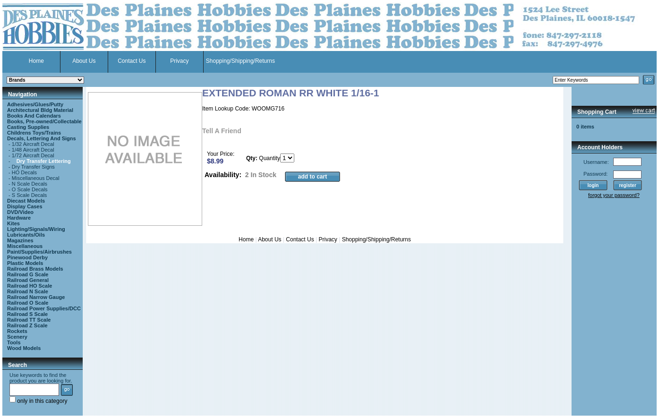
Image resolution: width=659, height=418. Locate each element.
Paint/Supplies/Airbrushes (39, 252)
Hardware (19, 218)
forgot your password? (614, 195)
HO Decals (24, 172)
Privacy (179, 61)
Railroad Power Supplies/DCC (44, 308)
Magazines (20, 240)
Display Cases (25, 206)
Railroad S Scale (27, 314)
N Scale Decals (29, 184)
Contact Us (131, 61)
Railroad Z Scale (27, 325)
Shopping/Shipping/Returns (240, 61)
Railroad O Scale (27, 303)
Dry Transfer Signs (33, 167)
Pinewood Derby (27, 257)
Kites (13, 223)
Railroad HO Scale (29, 286)
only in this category (38, 401)
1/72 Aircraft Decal (33, 155)
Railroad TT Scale (29, 320)
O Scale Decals (30, 189)
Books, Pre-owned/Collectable (44, 121)
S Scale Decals (29, 195)
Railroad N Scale (27, 291)
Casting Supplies (28, 127)
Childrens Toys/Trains (34, 133)
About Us (83, 61)
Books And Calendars (34, 116)
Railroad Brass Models (35, 269)
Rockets (17, 331)
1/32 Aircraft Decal (33, 144)
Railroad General (28, 280)
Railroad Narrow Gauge (36, 297)
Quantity (269, 158)
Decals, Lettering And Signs (41, 138)
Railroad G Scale (27, 274)
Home (36, 61)
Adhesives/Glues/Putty (35, 104)
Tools (14, 342)
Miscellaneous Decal (36, 178)
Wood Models (24, 348)
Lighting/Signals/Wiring (36, 229)
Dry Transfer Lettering (44, 161)
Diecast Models (26, 201)
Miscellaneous (25, 246)
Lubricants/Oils (26, 235)
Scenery (17, 337)
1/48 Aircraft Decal (33, 150)
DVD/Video (20, 212)
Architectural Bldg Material (40, 110)
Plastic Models (25, 263)
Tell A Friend (221, 131)
